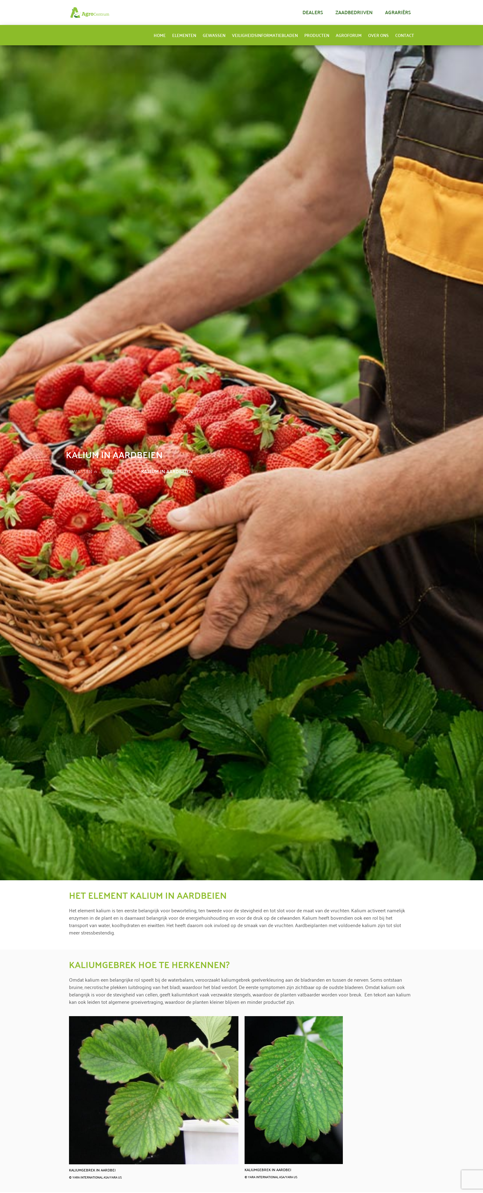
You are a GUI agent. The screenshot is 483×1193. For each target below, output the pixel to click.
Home (160, 35)
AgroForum (349, 35)
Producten (316, 35)
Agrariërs (398, 12)
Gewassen (214, 35)
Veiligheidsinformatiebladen (265, 35)
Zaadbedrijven (354, 12)
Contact (404, 35)
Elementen (184, 35)
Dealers (312, 12)
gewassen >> (81, 471)
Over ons (378, 35)
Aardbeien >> (119, 471)
